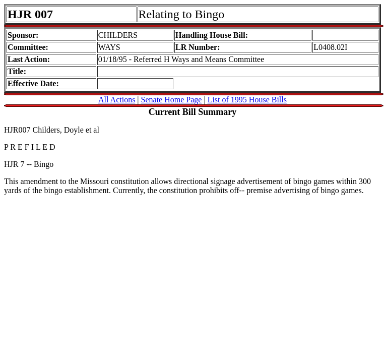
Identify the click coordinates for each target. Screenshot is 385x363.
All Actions (116, 99)
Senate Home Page (171, 99)
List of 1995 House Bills (247, 99)
